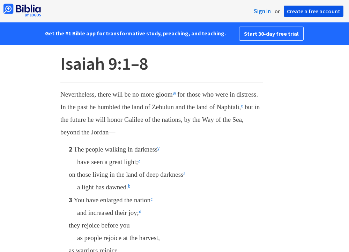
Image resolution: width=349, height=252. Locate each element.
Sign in (262, 11)
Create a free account (313, 11)
